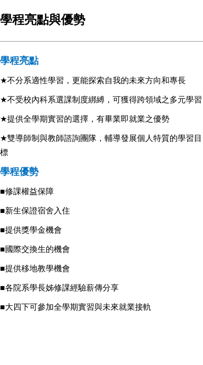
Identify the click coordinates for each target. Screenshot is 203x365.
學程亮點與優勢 (42, 19)
